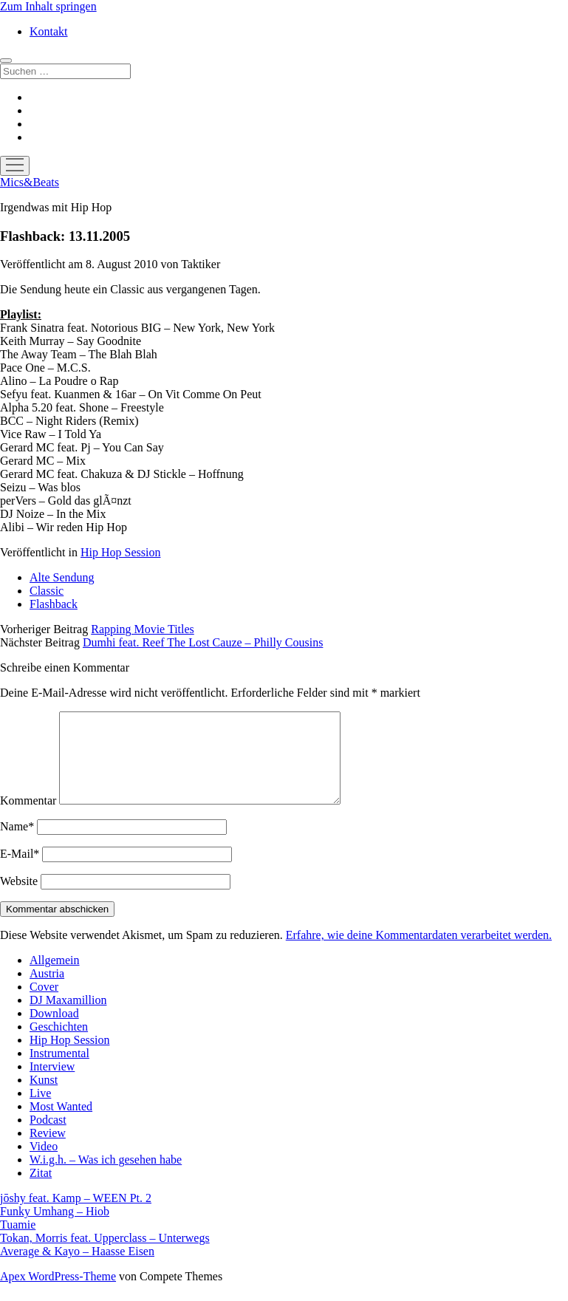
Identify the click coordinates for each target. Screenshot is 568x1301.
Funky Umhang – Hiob (54, 1229)
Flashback (54, 604)
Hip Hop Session (120, 552)
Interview (52, 1084)
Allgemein (55, 978)
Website (19, 898)
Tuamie (17, 1242)
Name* (17, 844)
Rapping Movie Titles (142, 629)
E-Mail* (19, 871)
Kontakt (49, 31)
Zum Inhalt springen (48, 6)
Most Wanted (61, 1124)
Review (48, 1150)
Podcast (48, 1137)
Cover (44, 1004)
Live (40, 1110)
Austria (47, 991)
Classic (47, 590)
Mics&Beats (29, 182)
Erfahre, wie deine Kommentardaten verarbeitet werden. (419, 952)
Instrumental (59, 1071)
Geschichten (59, 1044)
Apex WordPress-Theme (58, 1294)
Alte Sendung (62, 577)
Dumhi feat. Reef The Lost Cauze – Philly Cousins (203, 642)
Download (54, 1031)
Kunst (44, 1097)
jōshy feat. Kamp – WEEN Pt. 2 (75, 1215)
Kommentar (28, 818)
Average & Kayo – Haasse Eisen (77, 1269)
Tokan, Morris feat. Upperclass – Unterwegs (105, 1255)
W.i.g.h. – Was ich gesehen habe (106, 1177)
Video (44, 1164)
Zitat (41, 1190)
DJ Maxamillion (68, 1017)
